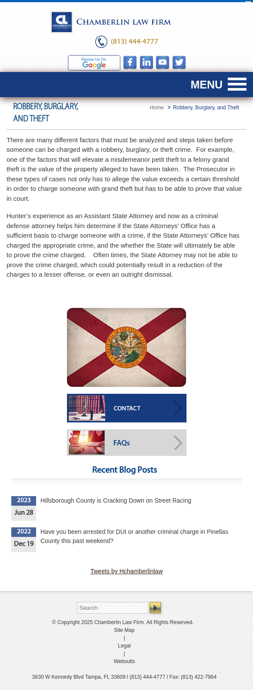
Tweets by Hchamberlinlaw (126, 569)
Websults (124, 660)
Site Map (124, 628)
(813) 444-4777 (134, 39)
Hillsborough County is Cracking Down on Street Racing (115, 498)
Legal (124, 644)
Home (157, 105)
